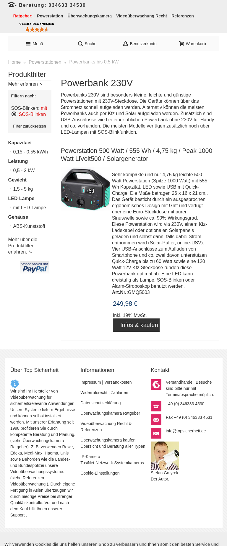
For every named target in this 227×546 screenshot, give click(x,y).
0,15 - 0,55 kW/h (30, 151)
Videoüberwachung (28, 484)
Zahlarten (119, 392)
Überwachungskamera (43, 440)
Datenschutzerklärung (100, 402)
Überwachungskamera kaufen (107, 440)
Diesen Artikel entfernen (14, 114)
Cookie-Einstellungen (99, 473)
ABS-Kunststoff (29, 226)
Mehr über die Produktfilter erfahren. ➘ (23, 245)
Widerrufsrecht (93, 392)
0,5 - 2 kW (24, 170)
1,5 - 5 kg (23, 189)
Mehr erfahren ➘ (25, 83)
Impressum (90, 382)
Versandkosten (118, 382)
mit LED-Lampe (29, 207)
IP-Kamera (90, 456)
